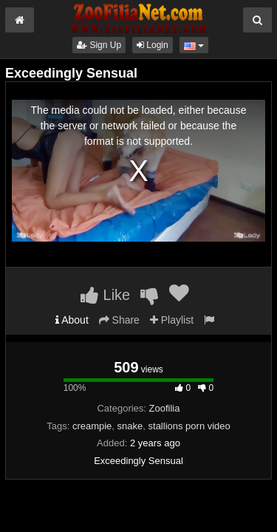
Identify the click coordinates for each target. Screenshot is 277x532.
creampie (92, 426)
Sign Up (99, 45)
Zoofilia (164, 408)
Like (105, 295)
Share (119, 320)
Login (152, 45)
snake (130, 426)
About (72, 320)
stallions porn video (189, 426)
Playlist (172, 320)
